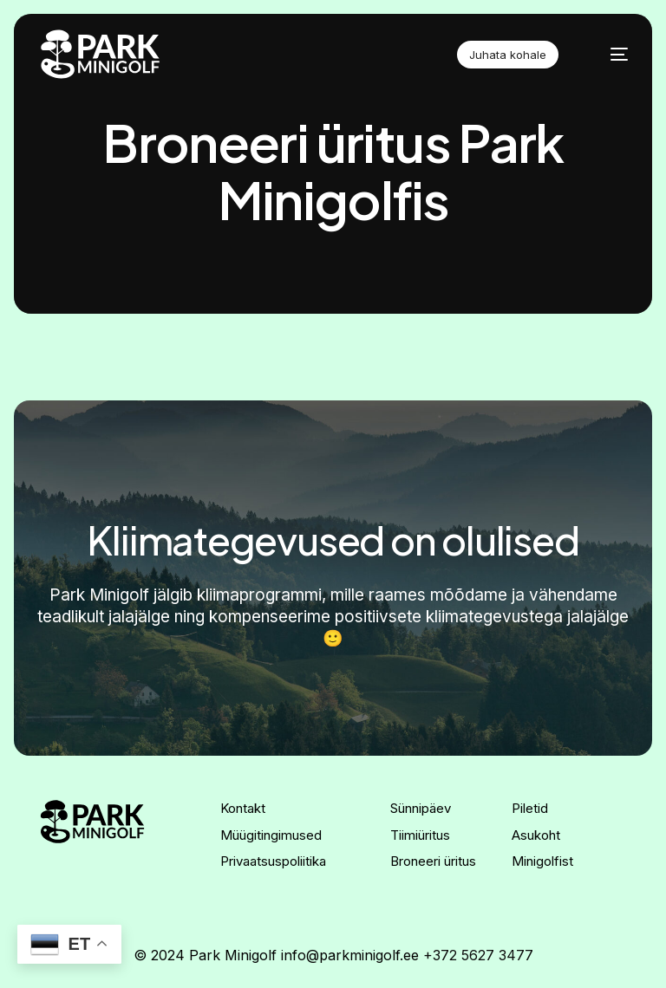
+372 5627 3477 (478, 955)
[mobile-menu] (608, 55)
